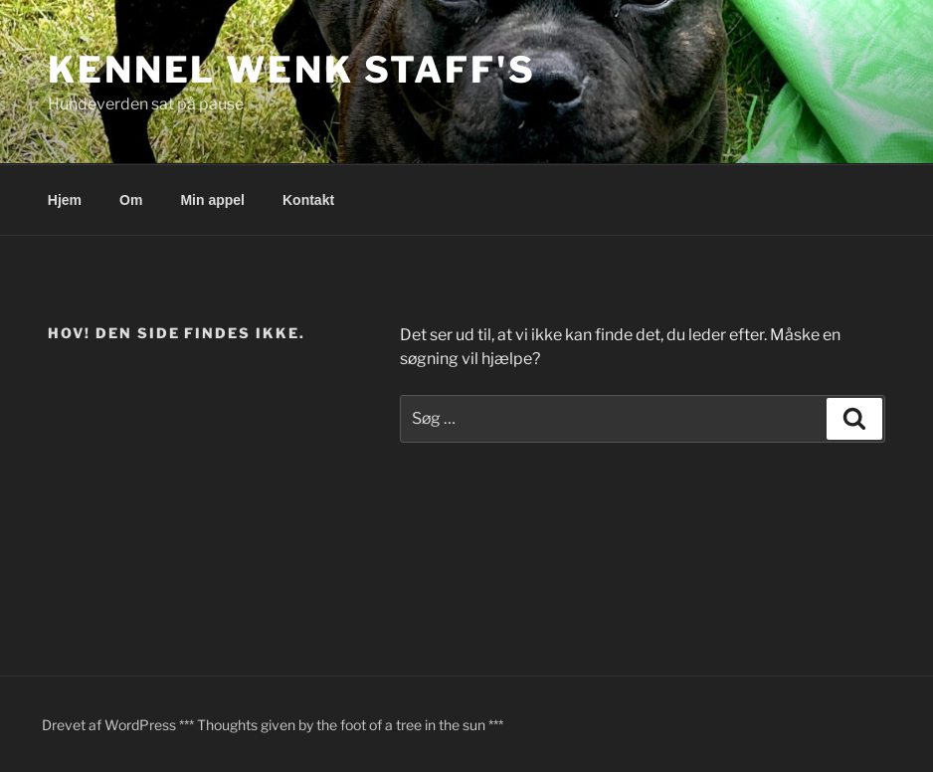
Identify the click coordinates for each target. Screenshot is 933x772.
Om (130, 200)
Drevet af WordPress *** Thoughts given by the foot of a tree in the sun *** (272, 724)
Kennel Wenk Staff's (292, 70)
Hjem (65, 200)
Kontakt (308, 200)
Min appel (212, 200)
